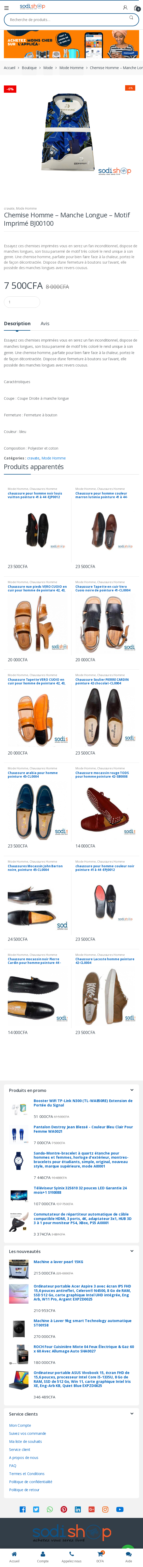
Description (17, 323)
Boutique (29, 67)
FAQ (12, 1465)
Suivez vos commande (27, 1433)
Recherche (131, 20)
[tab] (17, 325)
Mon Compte (20, 1425)
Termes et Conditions (27, 1473)
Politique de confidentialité (30, 1481)
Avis (45, 323)
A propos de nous (23, 1457)
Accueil (9, 67)
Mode (48, 67)
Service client (19, 1449)
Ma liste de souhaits (25, 1441)
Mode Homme (71, 67)
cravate (9, 208)
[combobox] (64, 20)
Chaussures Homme (43, 489)
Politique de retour (24, 1489)
